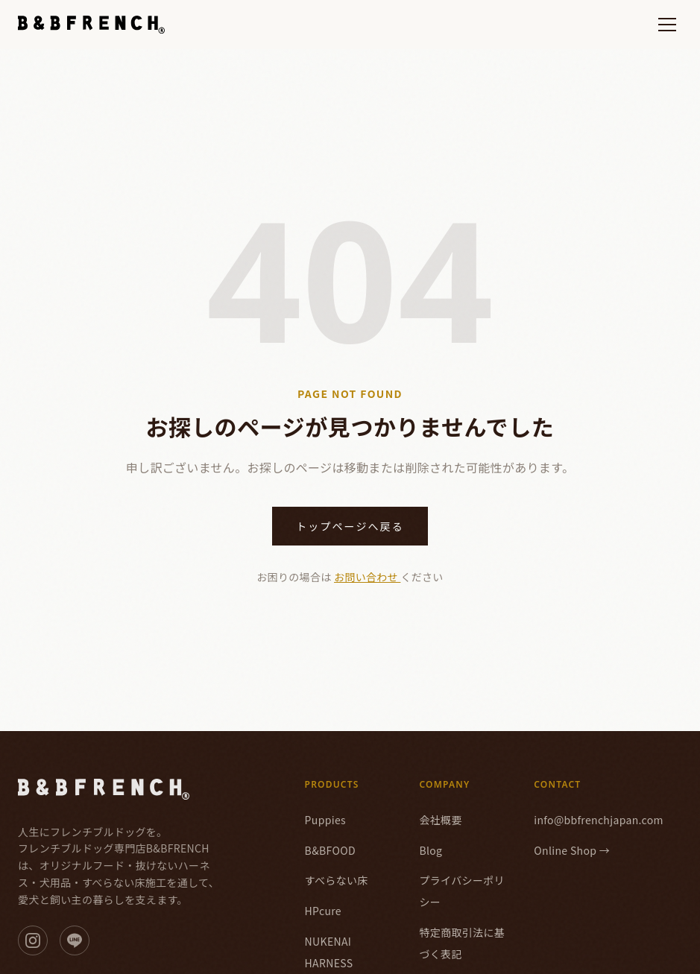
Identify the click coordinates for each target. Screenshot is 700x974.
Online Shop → (572, 850)
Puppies (325, 819)
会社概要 (440, 819)
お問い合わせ (367, 576)
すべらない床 (336, 880)
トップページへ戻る (350, 526)
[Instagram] (33, 940)
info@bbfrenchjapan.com (598, 819)
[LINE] (74, 940)
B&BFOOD (330, 850)
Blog (430, 850)
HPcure (323, 910)
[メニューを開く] (667, 24)
